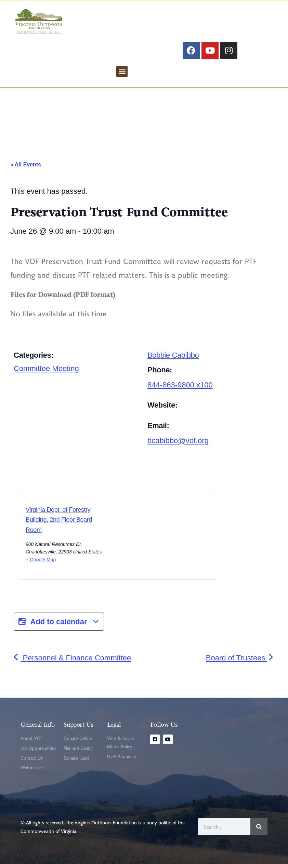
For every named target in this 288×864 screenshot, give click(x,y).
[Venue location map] (146, 537)
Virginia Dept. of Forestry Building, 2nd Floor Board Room (59, 519)
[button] (122, 71)
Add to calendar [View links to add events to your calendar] (59, 622)
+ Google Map (41, 559)
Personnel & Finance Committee (72, 658)
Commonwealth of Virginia (48, 831)
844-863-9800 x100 (180, 385)
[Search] (258, 826)
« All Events (25, 164)
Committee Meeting (46, 368)
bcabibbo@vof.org (178, 440)
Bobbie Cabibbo (173, 355)
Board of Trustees (240, 658)
